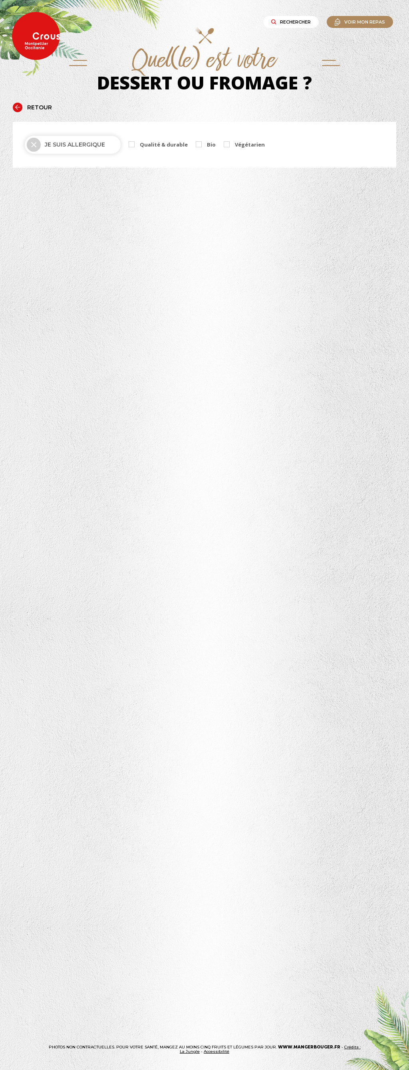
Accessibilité (216, 1051)
